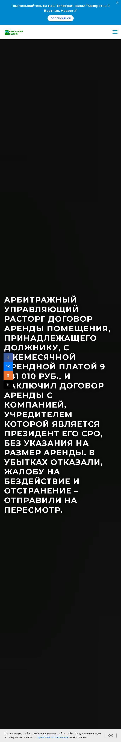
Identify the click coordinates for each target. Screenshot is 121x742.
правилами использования (53, 737)
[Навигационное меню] (115, 32)
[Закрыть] (117, 3)
